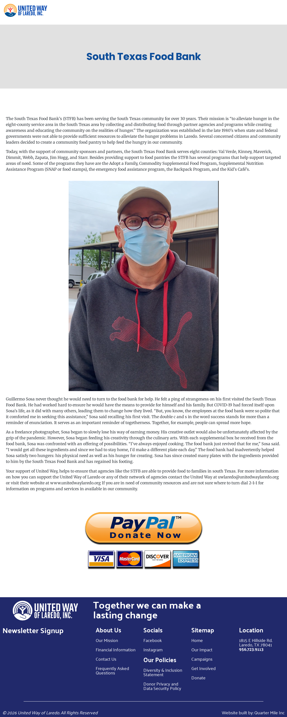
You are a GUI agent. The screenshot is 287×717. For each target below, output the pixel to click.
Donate (198, 677)
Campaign (187, 12)
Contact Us (106, 659)
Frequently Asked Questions (112, 670)
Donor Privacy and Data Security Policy (162, 686)
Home (105, 12)
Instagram (153, 649)
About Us (127, 12)
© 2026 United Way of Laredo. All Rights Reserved (50, 712)
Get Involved (219, 12)
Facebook (152, 640)
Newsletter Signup (32, 630)
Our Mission (107, 640)
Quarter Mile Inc (269, 712)
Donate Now (269, 12)
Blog (246, 12)
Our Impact (156, 12)
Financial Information (116, 649)
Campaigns (201, 659)
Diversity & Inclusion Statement (162, 672)
